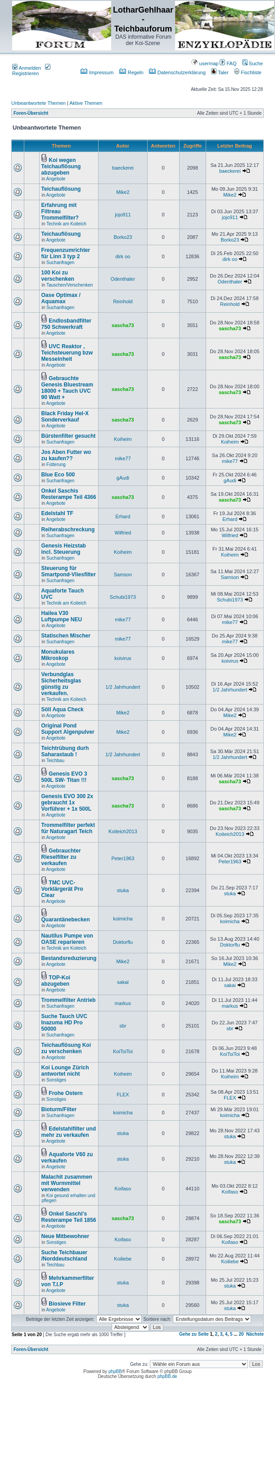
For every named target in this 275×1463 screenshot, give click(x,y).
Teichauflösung (61, 189)
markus (123, 1003)
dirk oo (122, 256)
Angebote (56, 178)
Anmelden (26, 68)
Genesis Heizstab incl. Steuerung (63, 549)
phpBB (115, 1371)
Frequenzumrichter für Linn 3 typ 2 (65, 253)
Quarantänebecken (65, 919)
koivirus (122, 658)
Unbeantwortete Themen (38, 103)
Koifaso (123, 1188)
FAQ (228, 63)
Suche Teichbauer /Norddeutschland (64, 1255)
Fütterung (56, 464)
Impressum (97, 72)
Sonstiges (56, 1079)
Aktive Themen (85, 103)
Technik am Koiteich (66, 223)
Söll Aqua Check (62, 709)
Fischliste (247, 72)
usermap (205, 63)
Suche (252, 63)
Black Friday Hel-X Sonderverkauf (65, 416)
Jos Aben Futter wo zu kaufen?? (66, 455)
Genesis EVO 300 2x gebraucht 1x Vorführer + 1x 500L (67, 802)
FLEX (123, 1094)
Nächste (255, 1334)
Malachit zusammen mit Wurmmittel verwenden (66, 1183)
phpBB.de (167, 1376)
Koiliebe (122, 1258)
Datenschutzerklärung (177, 72)
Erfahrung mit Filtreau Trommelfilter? (60, 211)
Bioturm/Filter (59, 1109)
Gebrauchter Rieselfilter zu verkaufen (61, 857)
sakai (123, 982)
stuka (123, 890)
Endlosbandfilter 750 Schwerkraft (66, 324)
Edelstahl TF (57, 513)
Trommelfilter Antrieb (68, 1000)
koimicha (122, 918)
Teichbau (55, 760)
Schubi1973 (123, 597)
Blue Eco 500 (58, 474)
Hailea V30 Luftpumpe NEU (61, 616)
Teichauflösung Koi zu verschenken (66, 1048)
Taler (220, 72)
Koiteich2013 (122, 831)
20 (241, 1334)
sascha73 (123, 325)
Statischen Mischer (65, 636)
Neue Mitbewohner (65, 1236)
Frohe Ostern (65, 1093)
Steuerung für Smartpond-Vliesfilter (68, 571)
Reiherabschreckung (68, 529)
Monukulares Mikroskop (58, 655)
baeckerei (123, 168)
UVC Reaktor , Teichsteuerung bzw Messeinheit (67, 352)
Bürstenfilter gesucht (68, 436)
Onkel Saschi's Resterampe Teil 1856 (68, 1217)
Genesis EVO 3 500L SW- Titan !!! (64, 777)
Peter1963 (123, 858)
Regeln (131, 72)
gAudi (123, 477)
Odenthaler (123, 279)
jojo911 (123, 214)
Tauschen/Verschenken (69, 285)
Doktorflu (123, 942)
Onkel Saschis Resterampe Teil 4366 (68, 494)
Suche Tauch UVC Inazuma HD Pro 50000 (64, 1022)
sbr (122, 1025)
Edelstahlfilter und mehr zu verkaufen (68, 1132)
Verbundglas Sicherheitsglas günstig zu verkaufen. (61, 683)
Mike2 (122, 192)
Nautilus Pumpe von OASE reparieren (67, 939)
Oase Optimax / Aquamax (61, 298)
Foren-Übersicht (31, 113)
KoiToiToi (123, 1051)
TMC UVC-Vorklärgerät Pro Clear (62, 889)
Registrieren (31, 70)
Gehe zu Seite (194, 1334)
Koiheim (123, 439)
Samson (123, 574)
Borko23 (122, 237)
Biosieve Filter (67, 1304)
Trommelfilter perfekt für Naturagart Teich (68, 828)
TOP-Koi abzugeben (56, 980)
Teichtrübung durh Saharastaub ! (65, 751)
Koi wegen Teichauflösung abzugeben (61, 166)
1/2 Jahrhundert (122, 687)
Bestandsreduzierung (69, 958)
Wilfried (123, 532)
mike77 (123, 458)
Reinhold (122, 301)
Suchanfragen (60, 262)
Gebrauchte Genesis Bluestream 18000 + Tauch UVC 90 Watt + (67, 387)
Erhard (122, 516)
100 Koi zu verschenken (57, 275)
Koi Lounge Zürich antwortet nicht (65, 1070)
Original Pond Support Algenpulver (68, 729)
